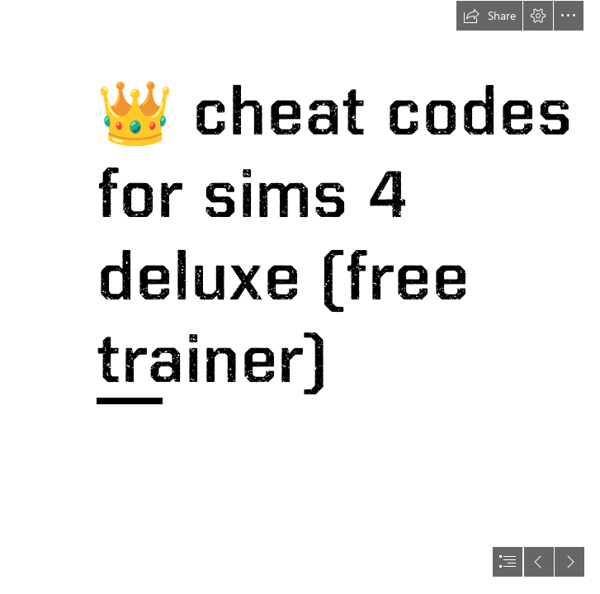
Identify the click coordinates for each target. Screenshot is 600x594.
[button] (489, 16)
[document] (300, 297)
